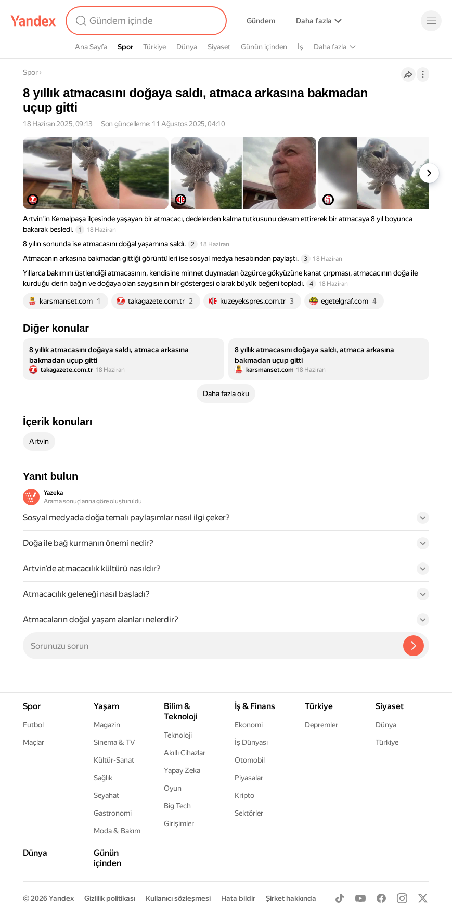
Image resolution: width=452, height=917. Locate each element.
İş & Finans (255, 706)
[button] (226, 521)
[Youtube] (360, 898)
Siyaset (219, 47)
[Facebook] (381, 898)
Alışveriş (310, 21)
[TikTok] (339, 898)
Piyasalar (249, 778)
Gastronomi (113, 813)
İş (300, 47)
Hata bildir (238, 898)
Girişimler (179, 823)
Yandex (61, 898)
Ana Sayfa (91, 47)
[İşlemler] (423, 74)
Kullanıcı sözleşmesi (178, 898)
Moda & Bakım (117, 831)
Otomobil (250, 760)
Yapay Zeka (182, 770)
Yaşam (387, 47)
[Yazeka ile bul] (413, 645)
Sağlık (103, 778)
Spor (125, 46)
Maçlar (33, 742)
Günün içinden (264, 47)
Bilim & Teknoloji (340, 47)
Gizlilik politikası (109, 898)
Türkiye (154, 47)
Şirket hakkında (291, 898)
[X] (422, 898)
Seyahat (106, 795)
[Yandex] (33, 20)
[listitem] (123, 359)
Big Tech (177, 806)
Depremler (321, 724)
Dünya (186, 47)
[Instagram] (402, 898)
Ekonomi (249, 724)
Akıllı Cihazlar (184, 753)
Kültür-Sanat (114, 760)
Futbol (33, 724)
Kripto (244, 795)
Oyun (173, 788)
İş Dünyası (251, 742)
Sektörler (249, 813)
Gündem (261, 21)
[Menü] (431, 20)
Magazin (107, 724)
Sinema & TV (114, 742)
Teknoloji (178, 735)
